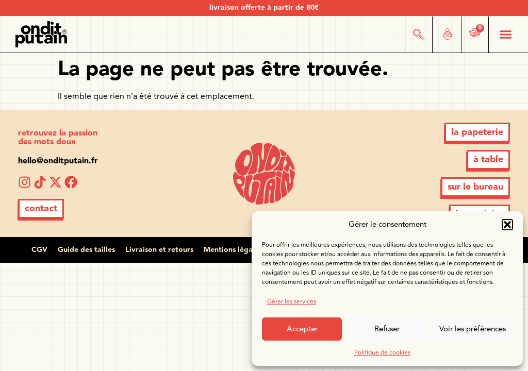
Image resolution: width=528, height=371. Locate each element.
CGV (39, 250)
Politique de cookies (382, 353)
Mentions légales (233, 250)
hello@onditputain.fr (58, 161)
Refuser (387, 329)
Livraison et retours (159, 250)
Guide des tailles (86, 250)
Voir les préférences (472, 329)
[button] (507, 225)
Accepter (302, 329)
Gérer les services (291, 302)
